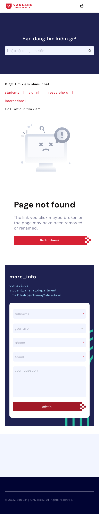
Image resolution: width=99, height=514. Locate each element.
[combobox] (15, 328)
